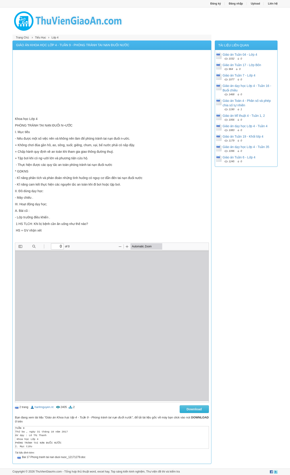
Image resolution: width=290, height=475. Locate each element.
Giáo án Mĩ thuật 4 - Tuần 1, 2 (244, 115)
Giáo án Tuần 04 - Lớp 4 (240, 54)
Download (194, 409)
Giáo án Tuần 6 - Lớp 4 (239, 157)
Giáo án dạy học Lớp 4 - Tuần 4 (245, 126)
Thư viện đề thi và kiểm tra (163, 471)
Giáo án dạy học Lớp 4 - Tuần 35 (246, 147)
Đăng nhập (236, 3)
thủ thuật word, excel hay (93, 471)
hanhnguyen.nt (44, 407)
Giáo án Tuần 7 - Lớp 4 (239, 75)
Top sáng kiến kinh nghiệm (128, 471)
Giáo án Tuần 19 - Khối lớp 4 (243, 136)
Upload (255, 3)
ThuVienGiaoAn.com (48, 471)
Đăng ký (215, 3)
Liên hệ (273, 3)
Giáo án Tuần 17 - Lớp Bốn (242, 65)
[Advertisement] (112, 84)
